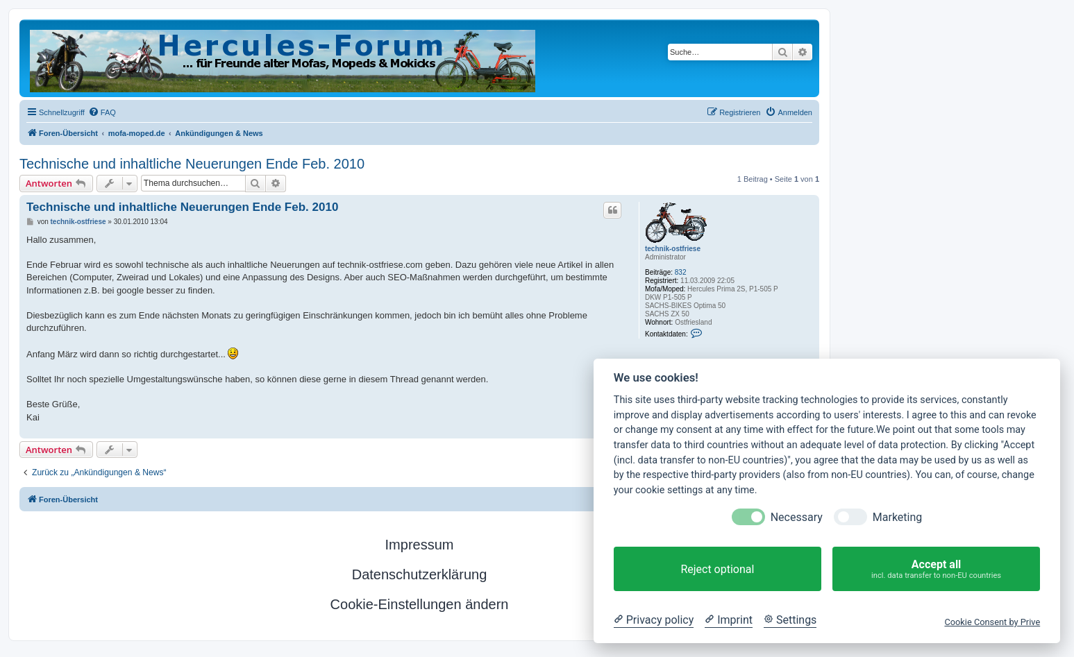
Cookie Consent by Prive (992, 622)
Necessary (797, 517)
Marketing (897, 517)
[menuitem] (102, 112)
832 (681, 272)
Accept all (936, 569)
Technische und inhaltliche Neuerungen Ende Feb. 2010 (191, 163)
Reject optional (717, 569)
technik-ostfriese (672, 249)
